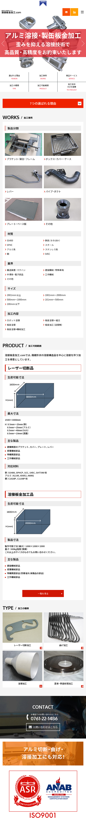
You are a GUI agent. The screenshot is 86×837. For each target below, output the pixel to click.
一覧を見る (43, 593)
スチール (49, 244)
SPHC (9, 244)
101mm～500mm (54, 299)
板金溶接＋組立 (52, 320)
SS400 (10, 240)
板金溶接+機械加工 (16, 329)
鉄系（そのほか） (52, 240)
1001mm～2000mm (55, 295)
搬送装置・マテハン (16, 270)
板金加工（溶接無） (53, 324)
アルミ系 (11, 249)
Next (83, 43)
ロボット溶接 (13, 320)
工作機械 (49, 274)
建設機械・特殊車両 (54, 270)
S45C (47, 253)
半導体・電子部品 (15, 274)
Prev (3, 43)
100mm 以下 (13, 304)
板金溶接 (11, 324)
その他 (10, 278)
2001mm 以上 (14, 295)
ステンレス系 (51, 249)
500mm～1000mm (16, 299)
